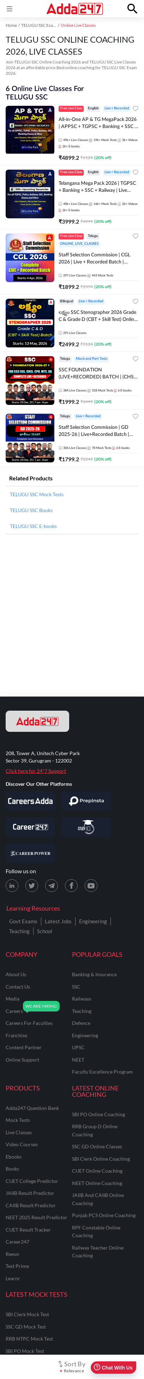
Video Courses (22, 1144)
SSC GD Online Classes (97, 1146)
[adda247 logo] (37, 721)
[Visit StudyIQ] (86, 827)
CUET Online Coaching (97, 1171)
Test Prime (17, 1266)
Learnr (13, 1278)
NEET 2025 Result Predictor (36, 1217)
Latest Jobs (58, 921)
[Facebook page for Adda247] (71, 885)
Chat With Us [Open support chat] (113, 1367)
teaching (81, 1011)
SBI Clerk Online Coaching (101, 1159)
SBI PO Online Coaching (98, 1114)
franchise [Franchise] (16, 1035)
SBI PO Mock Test (25, 1351)
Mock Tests (18, 1120)
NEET (78, 1060)
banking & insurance (94, 974)
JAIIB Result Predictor (30, 1193)
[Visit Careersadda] (30, 801)
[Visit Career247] (30, 827)
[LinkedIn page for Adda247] (12, 885)
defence (81, 1023)
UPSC (78, 1047)
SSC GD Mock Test (26, 1327)
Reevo (12, 1254)
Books (12, 1169)
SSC (76, 987)
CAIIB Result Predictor (31, 1205)
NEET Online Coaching (97, 1183)
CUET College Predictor (32, 1181)
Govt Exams (23, 921)
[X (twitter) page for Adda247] (31, 885)
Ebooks (14, 1157)
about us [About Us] (16, 974)
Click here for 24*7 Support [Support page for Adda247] (36, 771)
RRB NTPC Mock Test (29, 1339)
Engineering (93, 921)
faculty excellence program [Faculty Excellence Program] (102, 1072)
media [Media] (12, 999)
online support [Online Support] (22, 1060)
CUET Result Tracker (28, 1230)
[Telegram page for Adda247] (51, 885)
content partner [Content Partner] (24, 1047)
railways (81, 999)
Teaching (19, 931)
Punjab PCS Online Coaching (104, 1215)
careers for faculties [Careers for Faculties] (29, 1023)
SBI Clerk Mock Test (27, 1314)
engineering (85, 1035)
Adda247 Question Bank (32, 1108)
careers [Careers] (14, 1011)
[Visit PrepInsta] (86, 801)
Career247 (17, 1242)
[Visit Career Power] (30, 853)
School (44, 931)
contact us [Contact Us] (18, 987)
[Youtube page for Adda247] (91, 885)
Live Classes (19, 1132)
